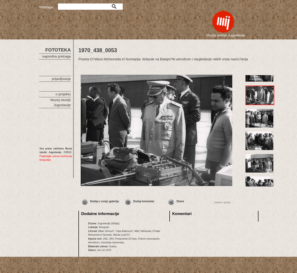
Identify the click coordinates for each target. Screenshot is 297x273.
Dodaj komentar (143, 201)
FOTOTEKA (58, 49)
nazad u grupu (222, 202)
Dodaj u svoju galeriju (104, 201)
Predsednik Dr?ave (126, 238)
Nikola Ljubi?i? (121, 234)
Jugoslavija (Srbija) (108, 223)
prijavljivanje (61, 79)
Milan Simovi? (106, 231)
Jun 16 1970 (104, 250)
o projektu (63, 94)
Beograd (104, 227)
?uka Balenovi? (124, 231)
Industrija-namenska (112, 242)
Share (180, 201)
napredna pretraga (56, 56)
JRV (111, 238)
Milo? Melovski (142, 231)
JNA (105, 238)
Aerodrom (93, 242)
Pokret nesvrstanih (148, 238)
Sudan (112, 246)
